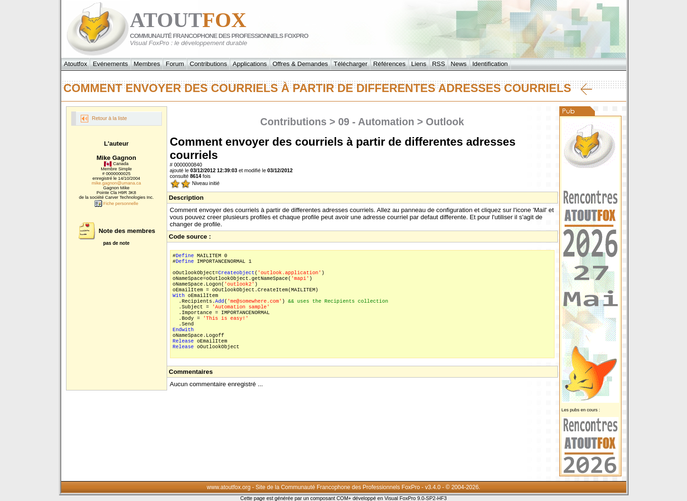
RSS (438, 63)
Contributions (208, 63)
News (458, 63)
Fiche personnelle (116, 203)
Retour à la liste (104, 118)
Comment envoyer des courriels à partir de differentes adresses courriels (328, 88)
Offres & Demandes (300, 63)
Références (389, 63)
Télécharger (350, 63)
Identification (490, 63)
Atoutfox (75, 63)
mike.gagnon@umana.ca (116, 183)
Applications (250, 63)
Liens (418, 63)
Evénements (110, 63)
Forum (175, 63)
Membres (147, 63)
